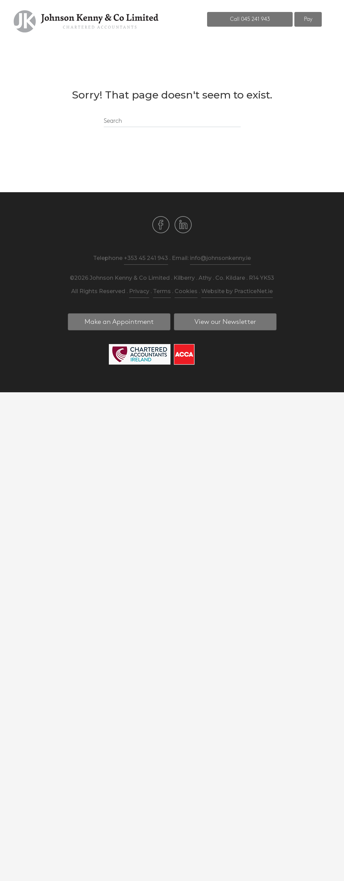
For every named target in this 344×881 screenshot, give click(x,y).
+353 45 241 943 (146, 258)
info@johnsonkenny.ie (220, 258)
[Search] (172, 121)
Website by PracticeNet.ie (237, 291)
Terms (162, 291)
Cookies (186, 291)
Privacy (139, 291)
